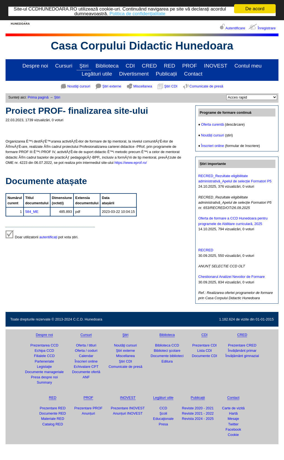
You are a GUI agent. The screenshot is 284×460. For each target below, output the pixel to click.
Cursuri (63, 66)
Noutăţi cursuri (78, 86)
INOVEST (215, 66)
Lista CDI (204, 350)
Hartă (233, 413)
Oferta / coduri (86, 350)
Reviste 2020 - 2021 (198, 408)
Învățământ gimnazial (242, 356)
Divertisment (134, 74)
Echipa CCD (44, 350)
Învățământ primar (242, 350)
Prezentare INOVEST (128, 408)
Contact (193, 74)
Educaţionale (163, 419)
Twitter (233, 424)
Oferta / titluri (86, 345)
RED (169, 66)
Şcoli (163, 413)
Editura (167, 361)
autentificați (48, 237)
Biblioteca (106, 66)
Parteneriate (44, 361)
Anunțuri (88, 413)
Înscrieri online (212, 146)
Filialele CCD (44, 356)
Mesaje (233, 419)
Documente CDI (204, 356)
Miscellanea (142, 86)
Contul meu (248, 66)
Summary (44, 382)
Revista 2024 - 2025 (198, 419)
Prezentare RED (52, 408)
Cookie (233, 435)
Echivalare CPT (86, 367)
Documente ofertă (86, 372)
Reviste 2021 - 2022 (198, 413)
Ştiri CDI (171, 86)
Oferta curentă (212, 124)
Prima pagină (38, 97)
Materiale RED (52, 419)
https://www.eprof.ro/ (131, 163)
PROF (189, 66)
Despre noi (35, 66)
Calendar (86, 356)
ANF (86, 377)
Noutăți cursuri (212, 135)
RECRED (205, 250)
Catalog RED (52, 424)
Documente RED (52, 413)
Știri (57, 97)
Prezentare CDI (204, 345)
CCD (163, 408)
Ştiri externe (111, 86)
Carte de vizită (233, 408)
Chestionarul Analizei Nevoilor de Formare (231, 277)
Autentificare (235, 28)
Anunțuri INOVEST (128, 413)
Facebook (233, 429)
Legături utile (97, 74)
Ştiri (83, 66)
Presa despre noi (44, 377)
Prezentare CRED (242, 345)
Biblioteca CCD (167, 345)
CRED (149, 66)
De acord (255, 8)
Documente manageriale (44, 372)
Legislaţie (44, 367)
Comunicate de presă (206, 86)
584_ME (32, 212)
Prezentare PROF (88, 408)
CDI (130, 66)
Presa (163, 424)
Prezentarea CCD (44, 345)
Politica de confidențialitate (137, 13)
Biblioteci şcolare (167, 350)
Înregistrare (267, 28)
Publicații (166, 74)
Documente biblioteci (167, 356)
